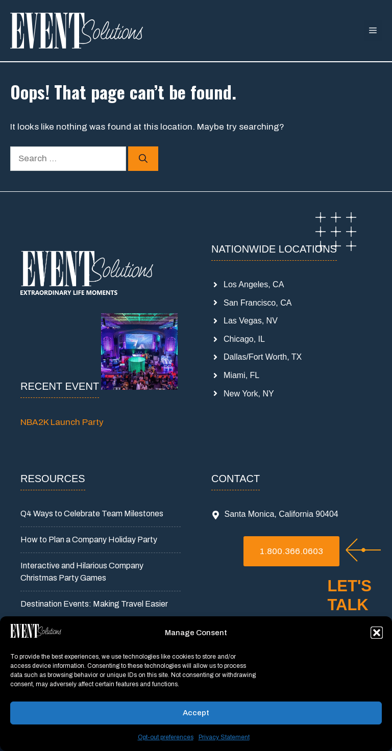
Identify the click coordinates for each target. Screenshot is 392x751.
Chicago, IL (244, 339)
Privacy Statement (224, 737)
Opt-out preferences (165, 737)
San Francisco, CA (257, 302)
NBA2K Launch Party (62, 422)
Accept (196, 713)
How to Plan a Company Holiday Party (88, 539)
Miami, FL (241, 375)
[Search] (143, 158)
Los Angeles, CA (254, 284)
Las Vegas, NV (251, 320)
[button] (377, 633)
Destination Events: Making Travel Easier (94, 603)
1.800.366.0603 (291, 551)
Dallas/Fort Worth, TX (263, 357)
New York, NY (249, 393)
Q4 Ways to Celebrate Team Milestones (91, 513)
